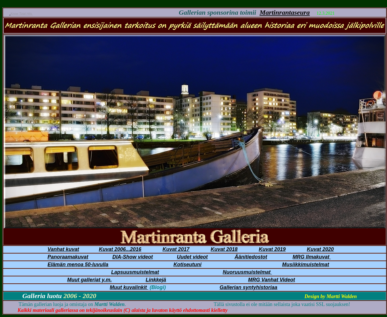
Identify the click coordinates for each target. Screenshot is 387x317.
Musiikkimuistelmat (305, 264)
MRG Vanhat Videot (271, 280)
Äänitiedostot (251, 257)
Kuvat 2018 (224, 249)
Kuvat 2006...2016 (120, 249)
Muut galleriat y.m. (89, 280)
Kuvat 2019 (272, 249)
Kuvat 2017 (176, 249)
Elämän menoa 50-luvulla (78, 264)
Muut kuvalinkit (129, 287)
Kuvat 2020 (320, 249)
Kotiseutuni (187, 264)
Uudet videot (192, 257)
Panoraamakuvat (68, 257)
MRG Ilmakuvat (312, 257)
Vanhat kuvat (63, 249)
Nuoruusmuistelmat (247, 272)
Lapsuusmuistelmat (135, 272)
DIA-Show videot (132, 257)
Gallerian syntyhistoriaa (248, 287)
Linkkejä (156, 280)
